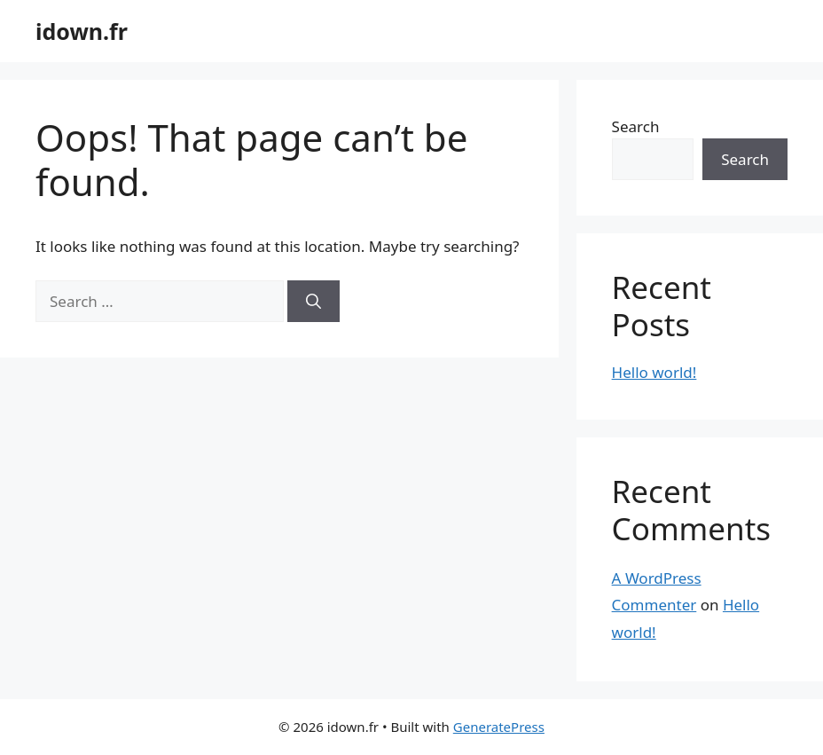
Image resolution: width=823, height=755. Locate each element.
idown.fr (81, 31)
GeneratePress (499, 726)
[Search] (313, 301)
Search (636, 126)
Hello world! (654, 372)
